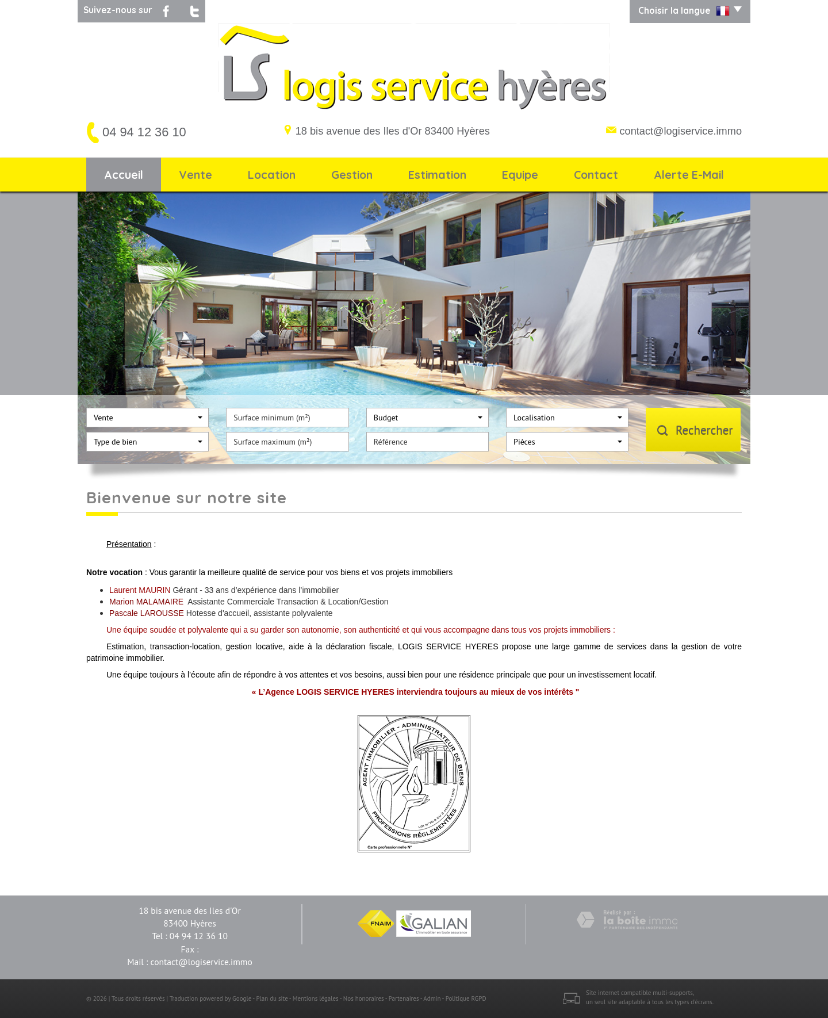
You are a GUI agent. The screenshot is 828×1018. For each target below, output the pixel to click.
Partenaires (404, 998)
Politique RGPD (466, 998)
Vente (195, 174)
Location (272, 174)
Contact (596, 174)
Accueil (123, 174)
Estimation (437, 174)
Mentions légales (316, 998)
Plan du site (272, 998)
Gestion (352, 174)
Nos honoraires (363, 998)
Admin (431, 998)
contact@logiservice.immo (680, 131)
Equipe (520, 174)
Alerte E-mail (689, 174)
